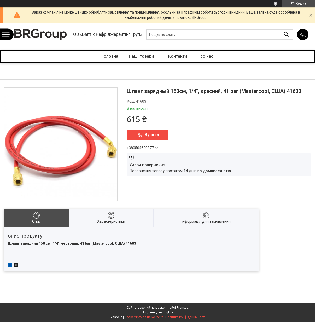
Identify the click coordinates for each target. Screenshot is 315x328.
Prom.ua (183, 307)
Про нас (205, 56)
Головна (110, 56)
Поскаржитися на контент (144, 317)
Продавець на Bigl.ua (157, 312)
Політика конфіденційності (185, 317)
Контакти (177, 56)
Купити (152, 134)
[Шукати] (286, 34)
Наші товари (141, 56)
